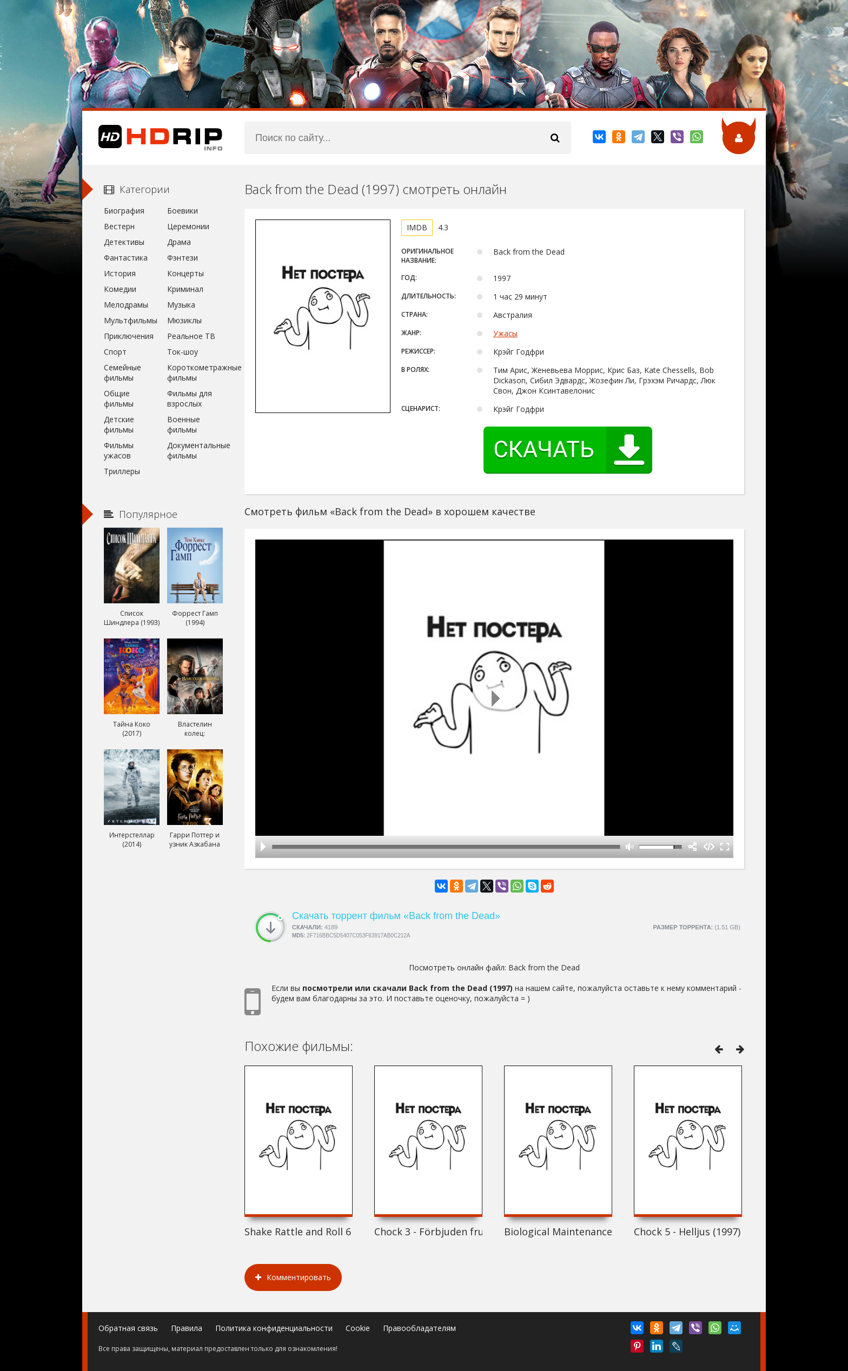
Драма (179, 242)
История (120, 273)
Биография (124, 210)
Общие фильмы (119, 398)
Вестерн (119, 226)
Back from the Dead (544, 967)
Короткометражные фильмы (195, 372)
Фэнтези (182, 257)
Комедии (120, 289)
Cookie (358, 1328)
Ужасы (505, 333)
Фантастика (126, 257)
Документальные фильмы (195, 450)
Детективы (124, 242)
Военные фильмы (183, 424)
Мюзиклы (184, 320)
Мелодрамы (126, 305)
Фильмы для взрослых (189, 398)
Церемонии (188, 226)
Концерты (185, 273)
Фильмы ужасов (119, 450)
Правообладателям (419, 1328)
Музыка (181, 305)
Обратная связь (128, 1328)
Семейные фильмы (122, 372)
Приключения (129, 336)
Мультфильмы (130, 320)
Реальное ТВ (191, 336)
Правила (186, 1328)
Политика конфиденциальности (274, 1328)
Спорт (115, 352)
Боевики (182, 210)
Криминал (185, 289)
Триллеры (122, 471)
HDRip (152, 138)
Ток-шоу (182, 352)
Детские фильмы (119, 424)
